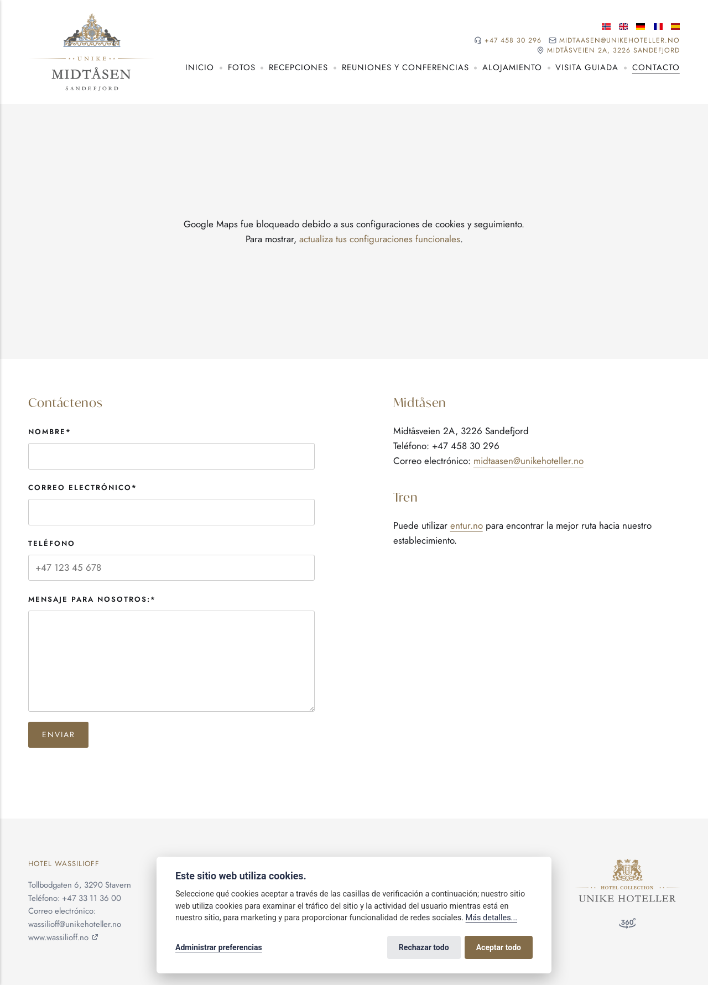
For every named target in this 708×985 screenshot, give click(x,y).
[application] (354, 231)
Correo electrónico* (82, 487)
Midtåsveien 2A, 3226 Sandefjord (613, 50)
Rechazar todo (424, 947)
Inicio (199, 67)
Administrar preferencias (218, 947)
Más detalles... (491, 918)
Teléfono (51, 543)
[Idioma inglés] (623, 26)
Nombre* (49, 431)
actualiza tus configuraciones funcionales (379, 239)
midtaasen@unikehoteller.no (619, 41)
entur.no (466, 525)
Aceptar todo (498, 947)
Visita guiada (586, 67)
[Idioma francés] (658, 26)
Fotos (242, 67)
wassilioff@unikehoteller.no (74, 924)
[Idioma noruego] (606, 26)
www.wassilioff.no (58, 937)
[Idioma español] (675, 26)
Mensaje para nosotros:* (92, 599)
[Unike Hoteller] (627, 865)
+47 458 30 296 (513, 41)
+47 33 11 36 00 (91, 898)
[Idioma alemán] (640, 26)
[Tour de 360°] (627, 926)
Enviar (58, 734)
